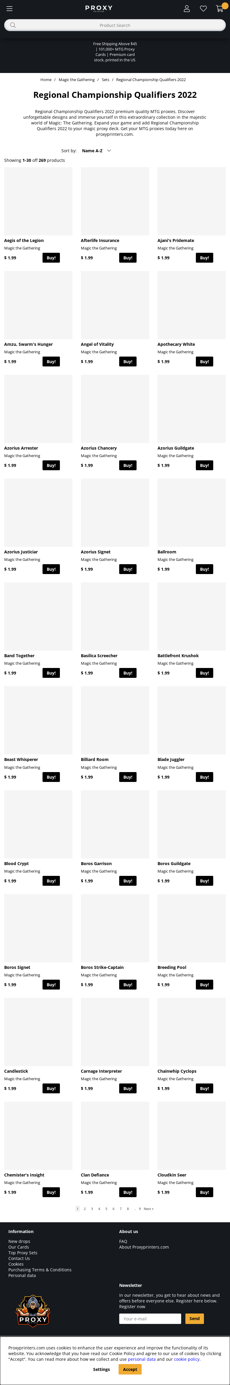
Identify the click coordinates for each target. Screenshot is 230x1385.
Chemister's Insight (24, 1175)
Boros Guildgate (174, 863)
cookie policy (186, 1359)
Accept (130, 1369)
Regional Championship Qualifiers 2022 (151, 79)
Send (195, 1318)
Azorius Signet (96, 552)
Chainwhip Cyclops (177, 1071)
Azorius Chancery (99, 448)
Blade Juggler (171, 759)
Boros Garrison (96, 863)
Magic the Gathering (77, 79)
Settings (101, 1369)
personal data (142, 1359)
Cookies (16, 1264)
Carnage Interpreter (101, 1071)
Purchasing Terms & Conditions (40, 1270)
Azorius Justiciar (21, 552)
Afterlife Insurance (100, 240)
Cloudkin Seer (172, 1175)
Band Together (19, 655)
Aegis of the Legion (24, 240)
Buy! (51, 258)
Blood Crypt (16, 863)
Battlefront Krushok (178, 655)
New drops (19, 1241)
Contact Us (19, 1258)
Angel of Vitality (97, 344)
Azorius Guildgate (176, 448)
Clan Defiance (95, 1175)
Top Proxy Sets (22, 1252)
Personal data (22, 1275)
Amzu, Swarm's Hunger (28, 344)
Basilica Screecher (99, 655)
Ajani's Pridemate (176, 240)
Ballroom (167, 552)
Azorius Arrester (21, 448)
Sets (105, 79)
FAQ (123, 1241)
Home (46, 79)
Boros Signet (17, 967)
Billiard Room (95, 759)
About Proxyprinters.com (144, 1247)
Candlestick (16, 1071)
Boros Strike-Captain (102, 967)
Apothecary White (176, 344)
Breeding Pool (172, 967)
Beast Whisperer (21, 759)
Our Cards (18, 1247)
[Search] (115, 25)
